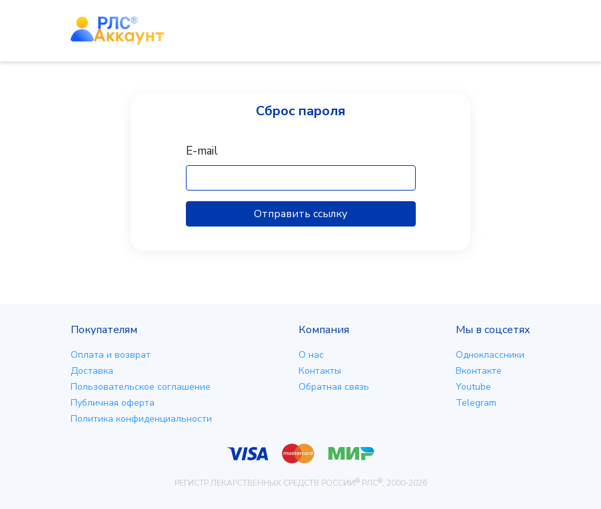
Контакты (320, 370)
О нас (311, 354)
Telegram (476, 402)
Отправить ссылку (300, 214)
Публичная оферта (113, 402)
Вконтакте (479, 370)
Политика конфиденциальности (141, 418)
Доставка (92, 370)
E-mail (202, 151)
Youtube (473, 386)
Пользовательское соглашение (141, 386)
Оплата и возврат (111, 354)
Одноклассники (490, 354)
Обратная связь (334, 386)
